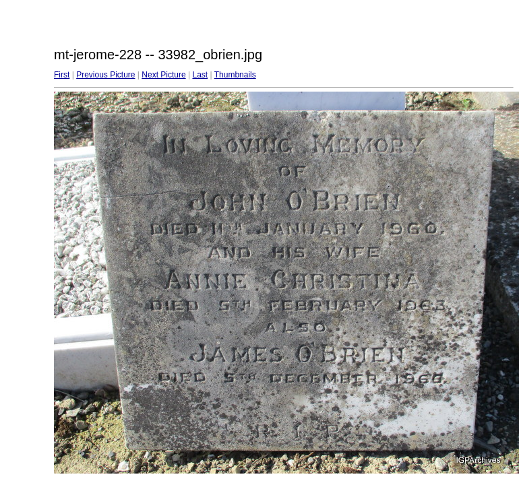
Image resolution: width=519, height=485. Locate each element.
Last (200, 74)
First (61, 74)
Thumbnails (235, 74)
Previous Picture (105, 74)
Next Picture (163, 74)
